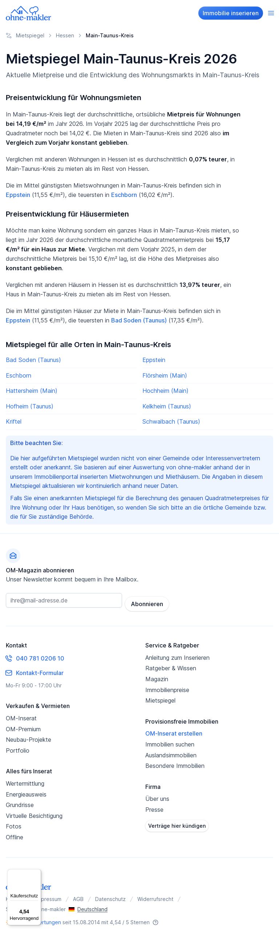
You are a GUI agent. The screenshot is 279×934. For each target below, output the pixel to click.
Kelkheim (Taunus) (166, 406)
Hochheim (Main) (165, 390)
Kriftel (13, 421)
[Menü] (36, 873)
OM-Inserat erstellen (173, 729)
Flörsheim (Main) (164, 375)
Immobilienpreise (167, 686)
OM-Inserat (21, 714)
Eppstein (18, 194)
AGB (78, 895)
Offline (14, 833)
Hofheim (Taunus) (29, 406)
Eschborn (124, 194)
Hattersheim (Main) (31, 390)
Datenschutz (110, 895)
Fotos (13, 822)
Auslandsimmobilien (171, 751)
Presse (154, 806)
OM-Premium (23, 725)
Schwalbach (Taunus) (171, 421)
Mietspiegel (160, 696)
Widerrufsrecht (155, 895)
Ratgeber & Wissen (170, 664)
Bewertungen (44, 919)
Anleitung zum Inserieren (177, 654)
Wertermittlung (25, 779)
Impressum (48, 895)
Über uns (157, 795)
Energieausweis (26, 790)
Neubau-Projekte (28, 736)
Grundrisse (20, 801)
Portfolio (17, 746)
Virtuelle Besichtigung (34, 811)
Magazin (156, 675)
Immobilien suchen (169, 740)
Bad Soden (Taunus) (139, 320)
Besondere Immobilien (175, 762)
